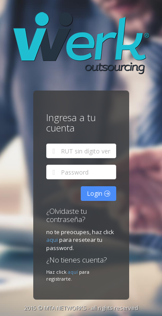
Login (98, 193)
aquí (73, 272)
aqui (52, 240)
